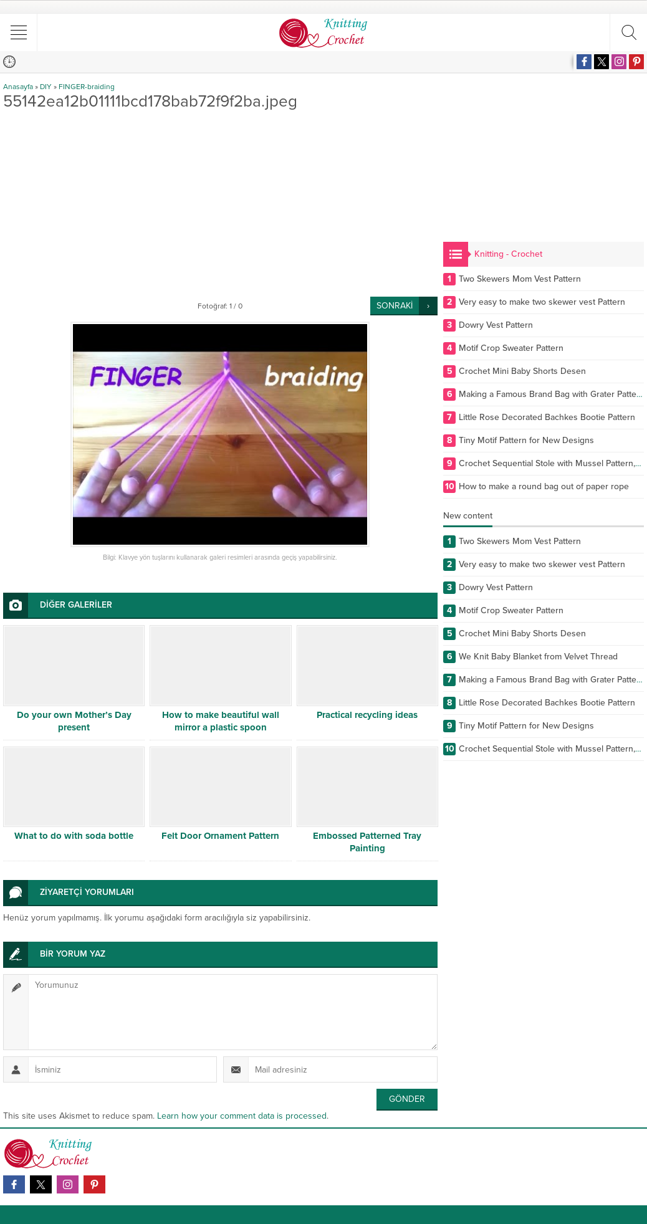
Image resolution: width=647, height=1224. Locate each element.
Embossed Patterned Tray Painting (367, 842)
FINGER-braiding (87, 86)
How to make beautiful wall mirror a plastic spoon (220, 721)
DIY (46, 86)
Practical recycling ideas (367, 714)
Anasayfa (18, 86)
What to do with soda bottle (73, 835)
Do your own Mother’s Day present (74, 721)
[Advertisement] (220, 203)
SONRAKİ (394, 305)
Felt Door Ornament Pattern (220, 835)
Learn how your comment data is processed (242, 1116)
